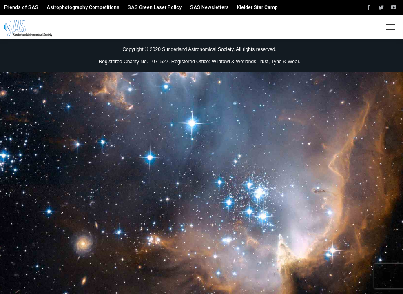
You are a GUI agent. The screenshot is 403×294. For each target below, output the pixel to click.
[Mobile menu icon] (391, 27)
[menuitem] (21, 7)
